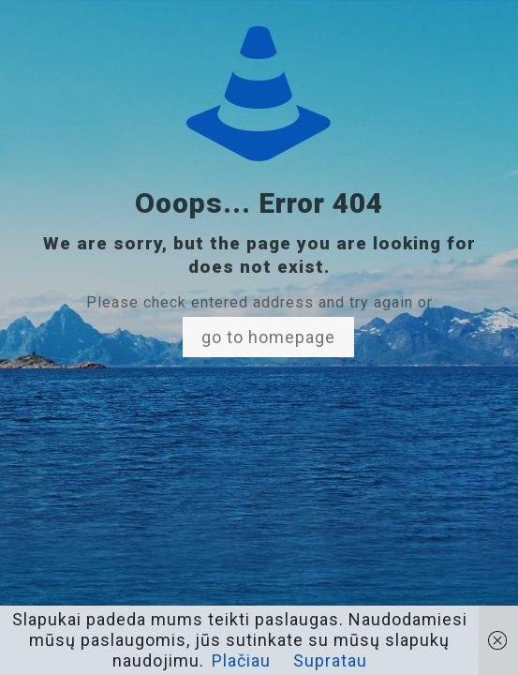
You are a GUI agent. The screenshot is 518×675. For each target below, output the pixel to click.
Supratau (330, 660)
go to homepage (268, 337)
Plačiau (241, 660)
